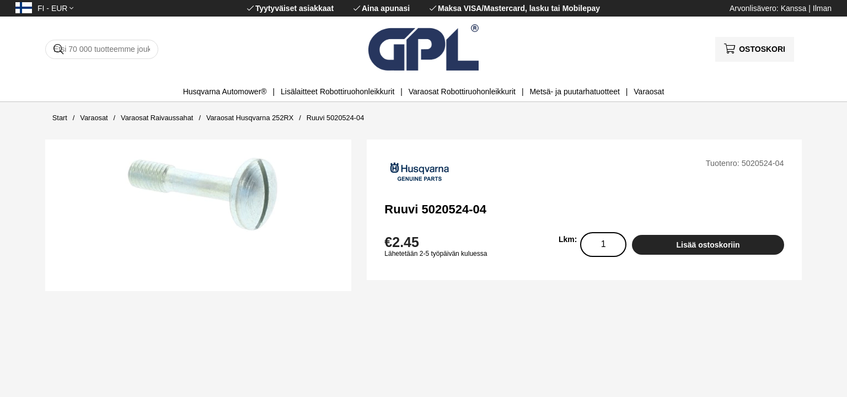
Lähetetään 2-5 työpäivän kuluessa (435, 253)
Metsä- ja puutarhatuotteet (574, 91)
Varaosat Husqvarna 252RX (249, 118)
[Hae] (101, 49)
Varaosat (649, 91)
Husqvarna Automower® (225, 91)
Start (59, 118)
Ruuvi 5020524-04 (335, 118)
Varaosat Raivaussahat (157, 118)
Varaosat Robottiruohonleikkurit (462, 91)
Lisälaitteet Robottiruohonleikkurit (337, 91)
